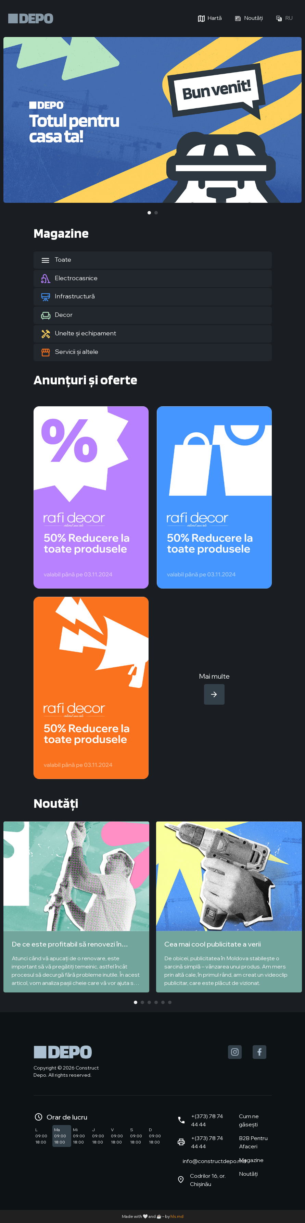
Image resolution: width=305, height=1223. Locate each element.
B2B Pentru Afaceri (253, 1142)
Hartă (209, 18)
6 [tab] (169, 1002)
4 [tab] (156, 1002)
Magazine (251, 1160)
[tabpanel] (152, 120)
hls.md (176, 1216)
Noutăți (248, 18)
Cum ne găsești (249, 1120)
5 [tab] (163, 1002)
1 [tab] (149, 212)
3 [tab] (149, 1002)
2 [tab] (156, 212)
